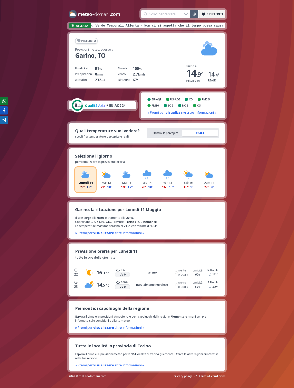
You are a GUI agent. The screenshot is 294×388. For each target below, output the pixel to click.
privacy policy (183, 376)
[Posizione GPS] (194, 14)
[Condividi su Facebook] (4, 110)
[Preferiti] (212, 14)
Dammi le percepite (165, 133)
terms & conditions (212, 376)
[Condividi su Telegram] (4, 120)
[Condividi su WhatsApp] (4, 101)
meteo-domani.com (92, 376)
